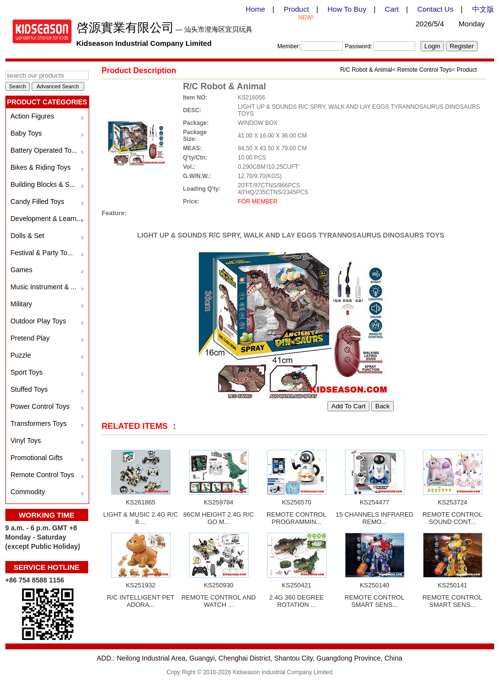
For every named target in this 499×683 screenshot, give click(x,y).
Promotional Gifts (37, 458)
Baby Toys (26, 133)
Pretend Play (30, 338)
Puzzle (21, 355)
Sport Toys (27, 372)
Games (22, 270)
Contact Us (435, 9)
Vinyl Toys (26, 440)
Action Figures (32, 116)
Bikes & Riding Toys (41, 167)
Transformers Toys (39, 423)
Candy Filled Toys (37, 201)
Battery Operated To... (44, 150)
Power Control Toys (40, 406)
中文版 (483, 9)
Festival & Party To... (42, 253)
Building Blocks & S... (43, 184)
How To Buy (346, 9)
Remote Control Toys (42, 475)
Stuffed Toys (29, 389)
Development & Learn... (46, 218)
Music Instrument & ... (44, 287)
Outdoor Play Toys (38, 321)
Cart (392, 9)
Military (21, 304)
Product (296, 9)
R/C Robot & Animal (366, 69)
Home (255, 9)
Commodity (28, 492)
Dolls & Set (27, 236)
